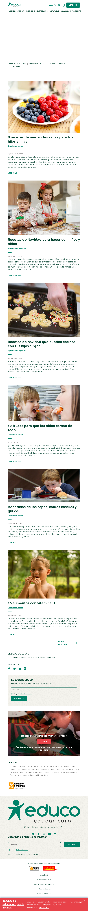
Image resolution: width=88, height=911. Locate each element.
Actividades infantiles (48, 769)
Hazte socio (73, 5)
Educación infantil (39, 766)
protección (26, 769)
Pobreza (47, 772)
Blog (51, 5)
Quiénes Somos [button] (14, 11)
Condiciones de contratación (44, 884)
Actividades (28, 772)
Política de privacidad (44, 880)
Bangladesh (55, 772)
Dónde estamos (30, 827)
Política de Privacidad (26, 694)
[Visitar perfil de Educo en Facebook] (9, 669)
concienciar (35, 769)
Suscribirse (19, 698)
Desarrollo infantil (16, 772)
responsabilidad (28, 775)
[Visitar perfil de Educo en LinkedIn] (55, 834)
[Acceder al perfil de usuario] (59, 5)
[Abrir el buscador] (55, 5)
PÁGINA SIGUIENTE (67, 643)
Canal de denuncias (44, 893)
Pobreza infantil (15, 775)
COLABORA (44, 741)
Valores (66, 766)
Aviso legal (44, 875)
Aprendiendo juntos (17, 64)
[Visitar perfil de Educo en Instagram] (25, 669)
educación (22, 766)
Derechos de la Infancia (65, 769)
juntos (12, 769)
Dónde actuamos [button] (41, 11)
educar (18, 769)
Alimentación (38, 772)
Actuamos (51, 64)
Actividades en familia (54, 766)
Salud (46, 775)
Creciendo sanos (36, 64)
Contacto (44, 827)
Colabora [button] (65, 11)
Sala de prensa (20, 855)
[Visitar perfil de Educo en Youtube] (20, 669)
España (29, 766)
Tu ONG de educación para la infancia (13, 904)
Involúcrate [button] (75, 11)
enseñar (73, 766)
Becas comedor (71, 772)
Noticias (61, 64)
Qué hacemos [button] (27, 11)
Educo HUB (33, 855)
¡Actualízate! (15, 66)
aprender (13, 766)
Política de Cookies (44, 889)
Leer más (14, 173)
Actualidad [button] (54, 11)
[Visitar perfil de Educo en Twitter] (14, 669)
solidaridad (39, 775)
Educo (77, 769)
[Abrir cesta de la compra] (63, 5)
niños (63, 772)
